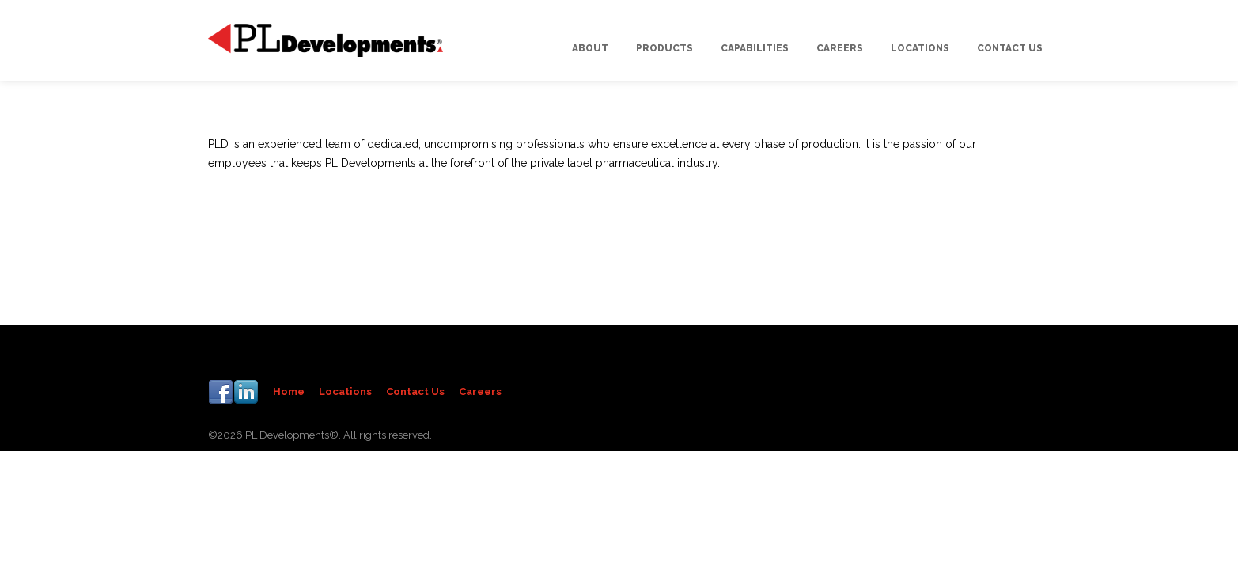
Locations (345, 391)
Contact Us (415, 391)
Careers (480, 391)
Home (289, 391)
